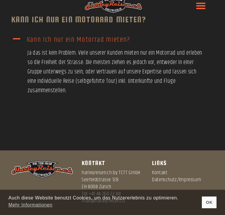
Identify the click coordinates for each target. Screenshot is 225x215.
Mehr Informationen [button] (30, 204)
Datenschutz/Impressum (176, 180)
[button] (112, 40)
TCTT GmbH (129, 173)
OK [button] (209, 202)
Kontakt (159, 173)
